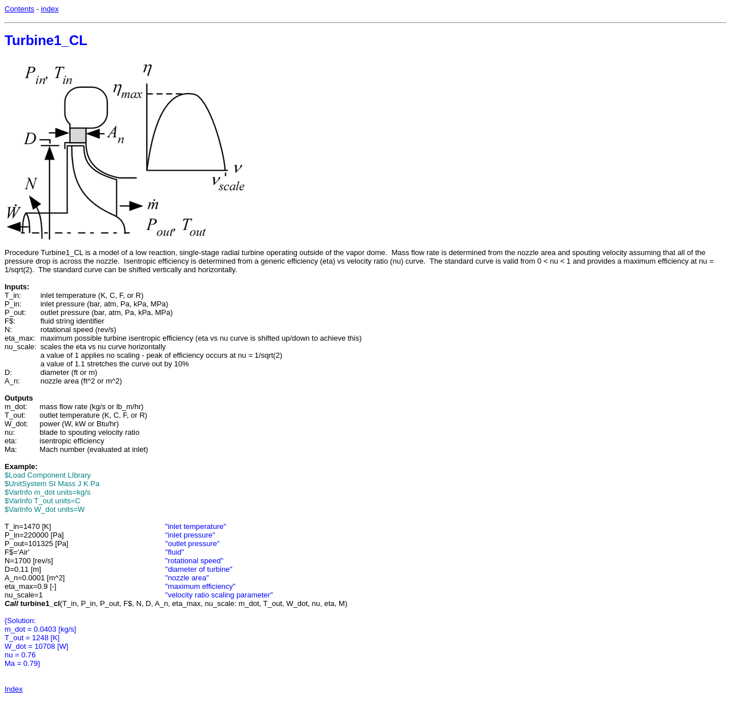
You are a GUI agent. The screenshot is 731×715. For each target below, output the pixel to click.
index (50, 9)
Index (14, 689)
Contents (19, 9)
